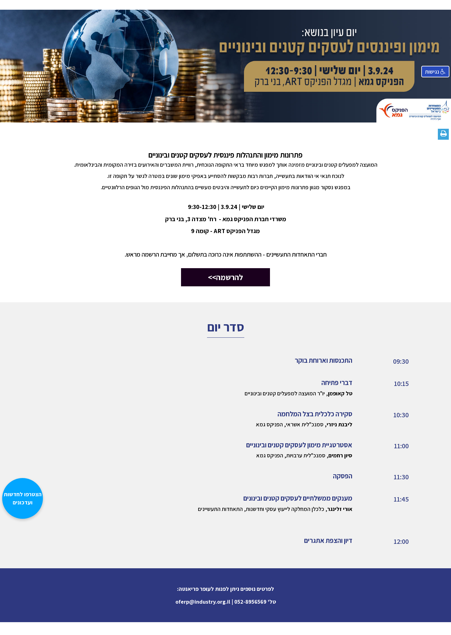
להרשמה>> (225, 277)
